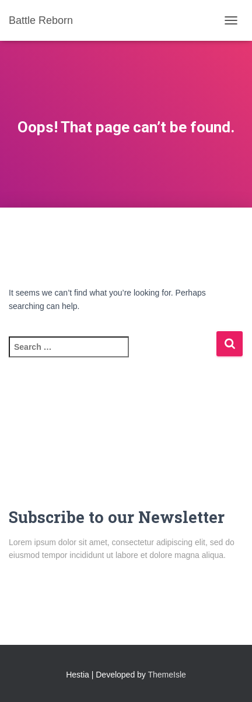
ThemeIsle (167, 674)
